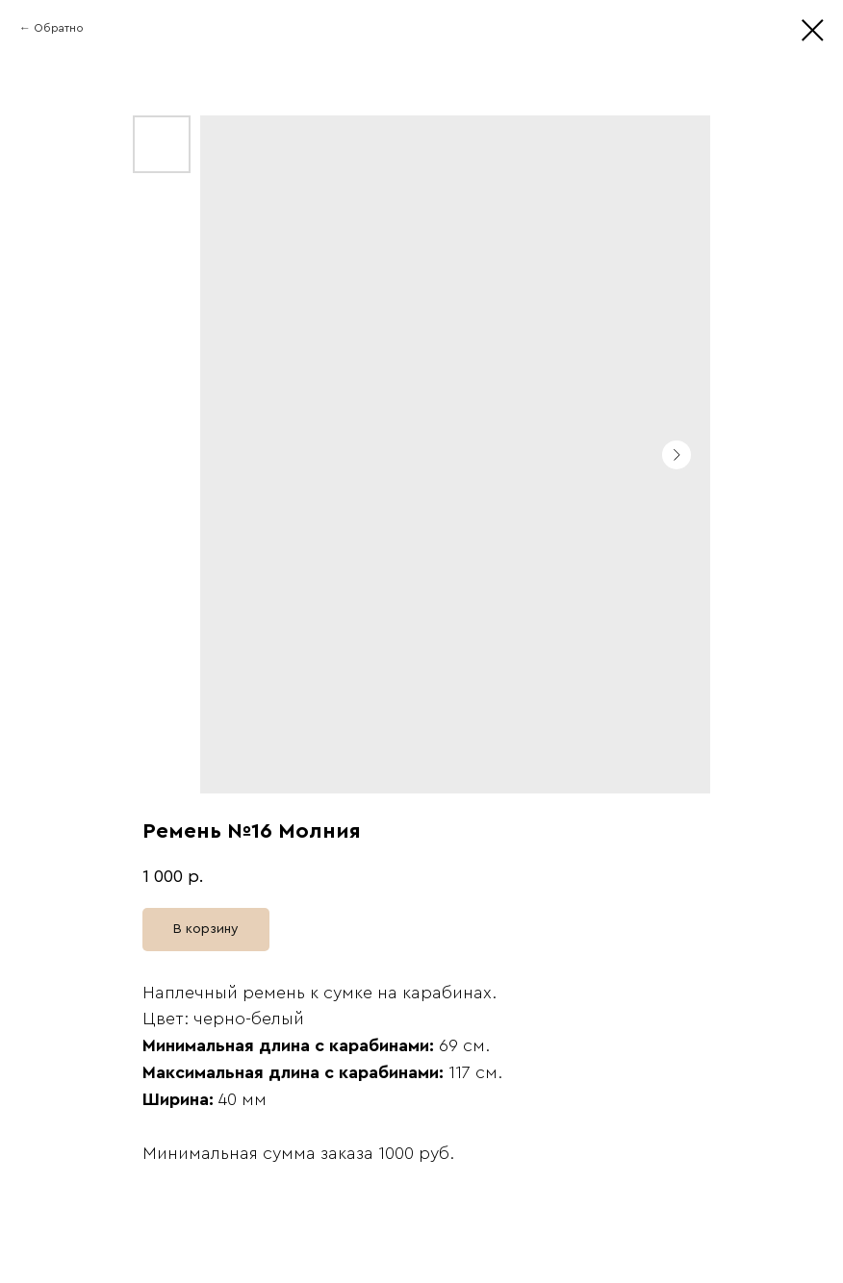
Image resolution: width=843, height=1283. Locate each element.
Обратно (59, 28)
